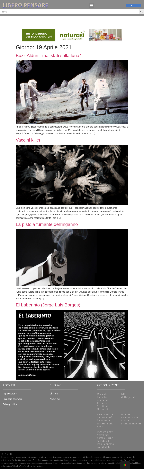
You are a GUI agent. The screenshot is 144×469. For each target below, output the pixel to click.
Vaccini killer (28, 140)
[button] (91, 5)
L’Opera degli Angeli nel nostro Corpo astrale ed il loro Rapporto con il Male (105, 439)
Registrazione (10, 393)
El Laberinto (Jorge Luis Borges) (48, 304)
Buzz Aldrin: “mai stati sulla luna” (48, 55)
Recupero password (12, 399)
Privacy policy (10, 404)
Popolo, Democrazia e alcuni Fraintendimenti (131, 419)
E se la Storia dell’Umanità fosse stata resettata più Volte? (105, 420)
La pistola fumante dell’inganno (47, 224)
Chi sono (54, 393)
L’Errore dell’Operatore (130, 395)
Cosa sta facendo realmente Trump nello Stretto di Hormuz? (104, 401)
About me (55, 399)
